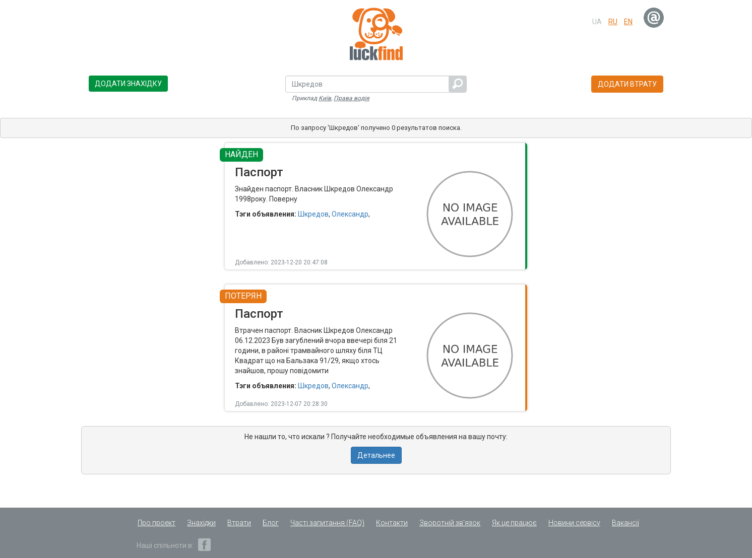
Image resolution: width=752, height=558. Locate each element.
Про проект (156, 523)
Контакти (392, 523)
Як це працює (514, 523)
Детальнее (376, 455)
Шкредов (313, 214)
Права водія (351, 98)
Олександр (350, 214)
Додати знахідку (128, 84)
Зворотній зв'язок (449, 523)
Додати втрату (627, 84)
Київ (325, 98)
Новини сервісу (574, 523)
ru (612, 22)
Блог (271, 523)
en (628, 22)
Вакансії (625, 523)
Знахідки (201, 523)
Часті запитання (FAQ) (327, 523)
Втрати (239, 523)
